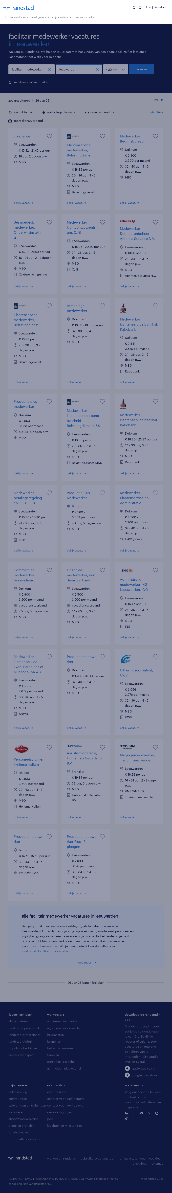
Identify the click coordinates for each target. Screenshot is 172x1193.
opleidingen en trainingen (27, 1105)
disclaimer (140, 1163)
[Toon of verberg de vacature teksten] (159, 100)
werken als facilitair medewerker (45, 951)
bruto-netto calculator (24, 1139)
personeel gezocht (60, 1061)
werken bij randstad (61, 1158)
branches (54, 1041)
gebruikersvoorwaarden (97, 1158)
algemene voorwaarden (64, 1028)
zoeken (142, 69)
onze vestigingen (59, 1112)
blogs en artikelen (21, 1125)
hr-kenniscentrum (60, 1048)
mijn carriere (17, 1085)
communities (17, 1098)
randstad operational (23, 1028)
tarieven (53, 1055)
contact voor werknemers (65, 1098)
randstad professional (24, 1035)
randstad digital (20, 1041)
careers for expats (21, 1055)
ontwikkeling (17, 1092)
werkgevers (41, 17)
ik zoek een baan (17, 17)
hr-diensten (55, 1035)
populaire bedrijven (22, 1048)
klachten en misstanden (64, 1125)
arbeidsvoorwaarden (23, 1119)
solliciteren (16, 1112)
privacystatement (132, 1158)
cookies (154, 1158)
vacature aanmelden (62, 1021)
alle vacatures (18, 1021)
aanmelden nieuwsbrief (64, 1068)
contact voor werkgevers (65, 1105)
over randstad (84, 17)
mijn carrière (61, 17)
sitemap (158, 1163)
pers (50, 1119)
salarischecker (18, 1132)
